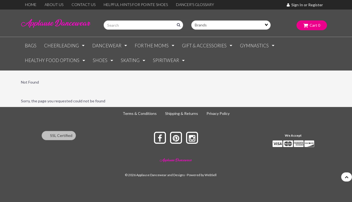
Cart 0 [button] (311, 25)
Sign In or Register (305, 4)
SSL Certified (58, 135)
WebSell (211, 175)
